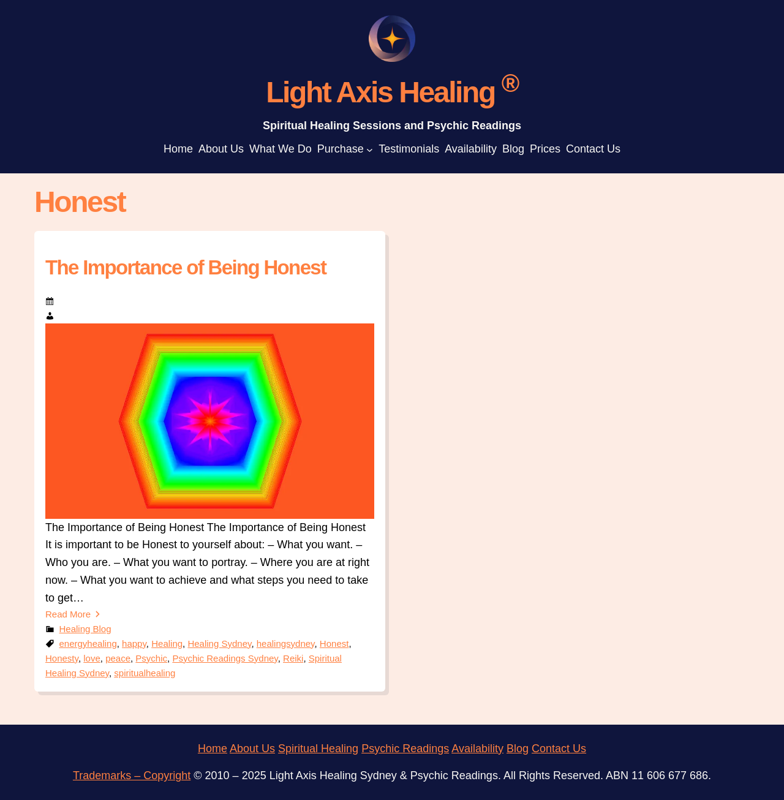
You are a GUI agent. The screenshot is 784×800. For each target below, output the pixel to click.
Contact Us (559, 748)
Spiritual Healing (318, 748)
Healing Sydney (219, 643)
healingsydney (286, 643)
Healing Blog (85, 629)
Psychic (151, 658)
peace (117, 658)
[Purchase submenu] (369, 149)
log (521, 748)
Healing (167, 643)
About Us (252, 748)
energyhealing (88, 643)
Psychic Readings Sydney (224, 658)
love (91, 658)
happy (134, 643)
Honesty (61, 658)
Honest (334, 643)
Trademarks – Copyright (131, 775)
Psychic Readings (405, 748)
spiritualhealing (144, 673)
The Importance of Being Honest (185, 267)
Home (212, 748)
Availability (477, 748)
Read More (68, 614)
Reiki (293, 658)
